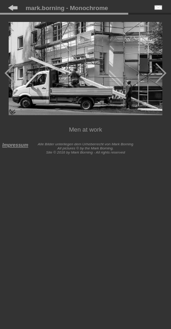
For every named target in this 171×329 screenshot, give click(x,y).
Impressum (15, 145)
